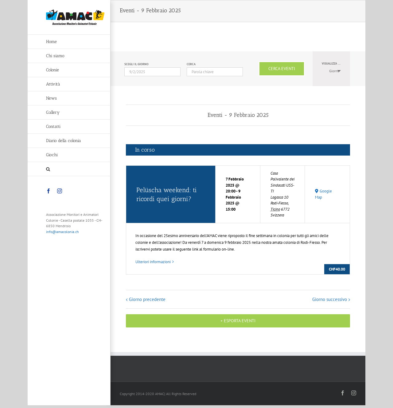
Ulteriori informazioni (153, 261)
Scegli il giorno (136, 64)
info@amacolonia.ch (62, 231)
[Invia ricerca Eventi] (282, 68)
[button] (69, 169)
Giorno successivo (329, 299)
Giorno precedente (147, 299)
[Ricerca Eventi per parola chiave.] (215, 71)
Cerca (191, 64)
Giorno (330, 71)
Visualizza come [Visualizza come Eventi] (334, 63)
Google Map (323, 194)
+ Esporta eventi (237, 320)
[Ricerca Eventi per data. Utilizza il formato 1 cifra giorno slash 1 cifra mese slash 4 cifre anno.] (152, 71)
